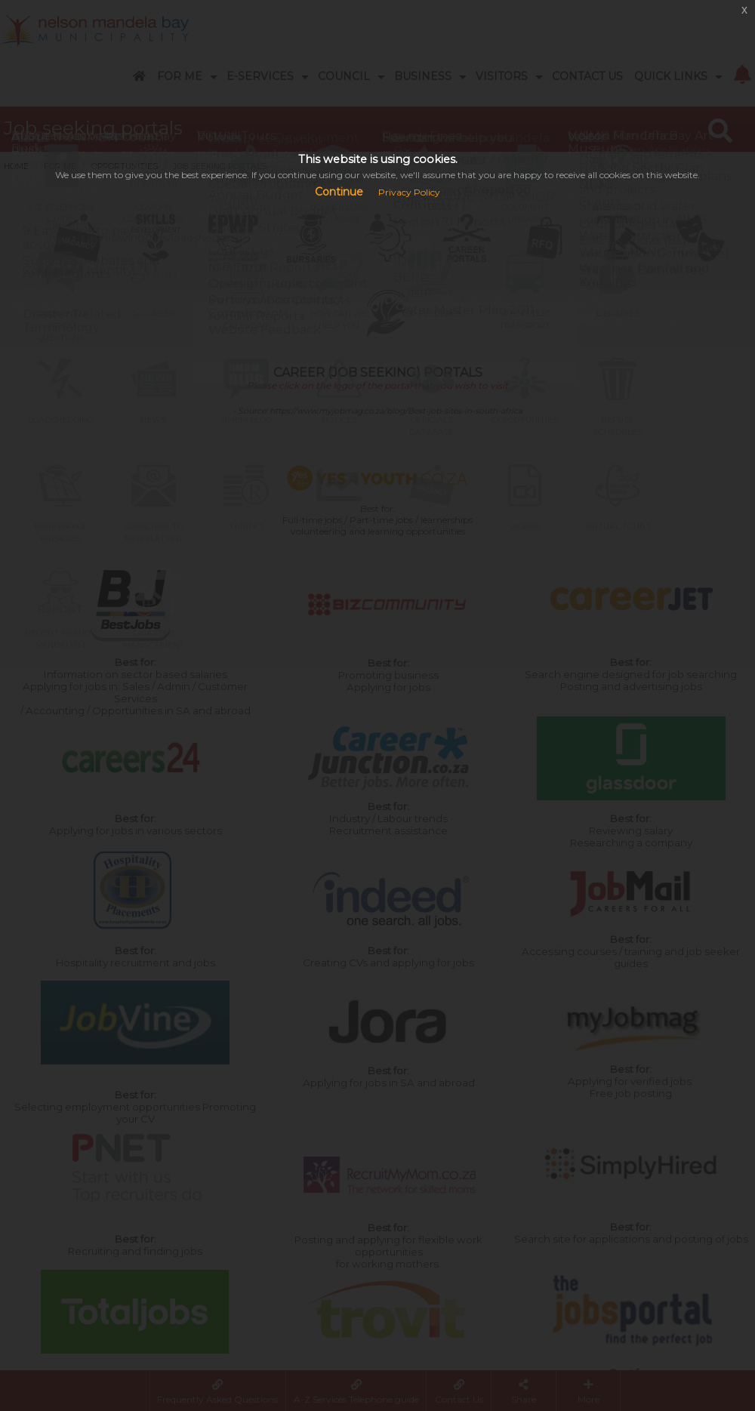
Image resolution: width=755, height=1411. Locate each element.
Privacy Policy (409, 192)
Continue (339, 192)
